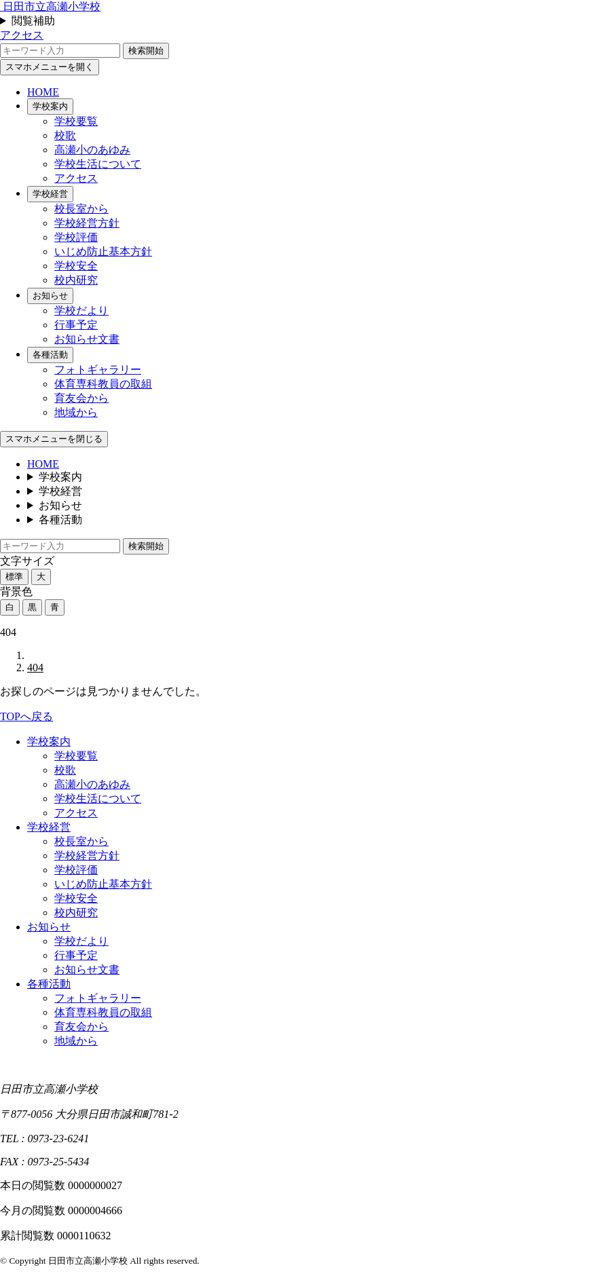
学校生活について (97, 164)
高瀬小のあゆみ (92, 149)
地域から (76, 412)
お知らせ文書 (86, 339)
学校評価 (76, 237)
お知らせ (50, 295)
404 (35, 667)
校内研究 (76, 280)
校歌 (65, 135)
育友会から (81, 398)
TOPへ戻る (26, 716)
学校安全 (76, 265)
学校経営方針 (86, 223)
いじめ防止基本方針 (103, 251)
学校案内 (50, 106)
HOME (43, 92)
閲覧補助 (33, 20)
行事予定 (76, 325)
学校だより (81, 310)
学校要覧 (76, 121)
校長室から (81, 208)
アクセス (21, 35)
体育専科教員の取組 (103, 384)
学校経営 (50, 194)
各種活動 (50, 355)
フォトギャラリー (97, 369)
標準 (14, 576)
